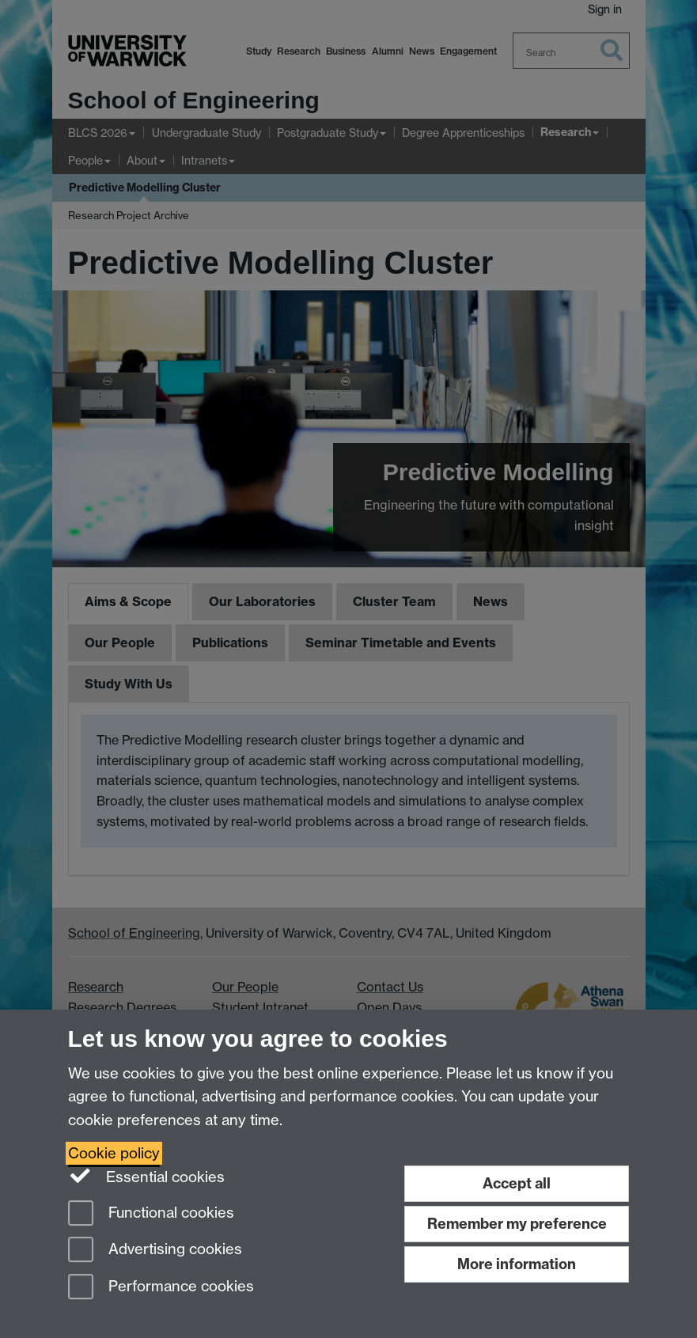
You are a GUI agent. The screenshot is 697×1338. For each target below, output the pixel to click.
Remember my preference (517, 1224)
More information (516, 1264)
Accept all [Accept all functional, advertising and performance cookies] (517, 1183)
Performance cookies (161, 1287)
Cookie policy (114, 1153)
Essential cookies (146, 1176)
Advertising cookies (155, 1250)
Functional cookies (151, 1214)
